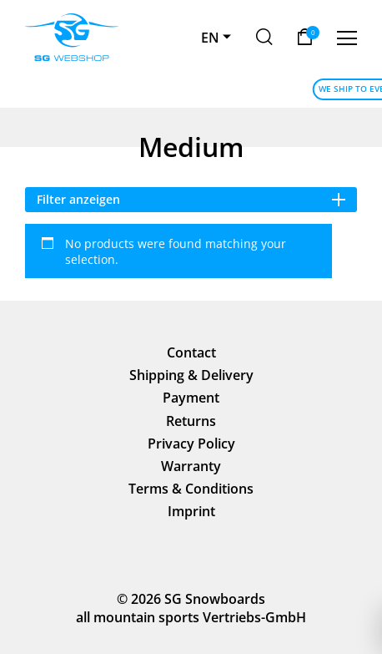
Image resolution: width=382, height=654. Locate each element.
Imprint (191, 511)
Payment (191, 397)
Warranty (191, 466)
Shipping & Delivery (191, 375)
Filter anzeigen (191, 199)
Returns (191, 421)
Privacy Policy (191, 443)
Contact (191, 352)
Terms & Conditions (191, 488)
